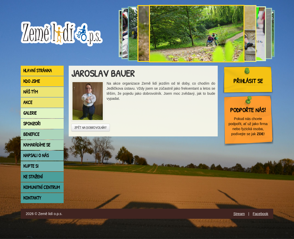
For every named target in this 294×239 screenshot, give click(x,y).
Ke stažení (33, 177)
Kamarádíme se (36, 145)
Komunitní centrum (41, 187)
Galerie (30, 113)
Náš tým (30, 92)
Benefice (31, 134)
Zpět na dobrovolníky (91, 127)
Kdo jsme (31, 81)
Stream (239, 214)
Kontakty (32, 198)
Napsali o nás (36, 155)
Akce (27, 102)
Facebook (260, 214)
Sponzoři (31, 124)
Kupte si (30, 166)
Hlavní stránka (37, 70)
